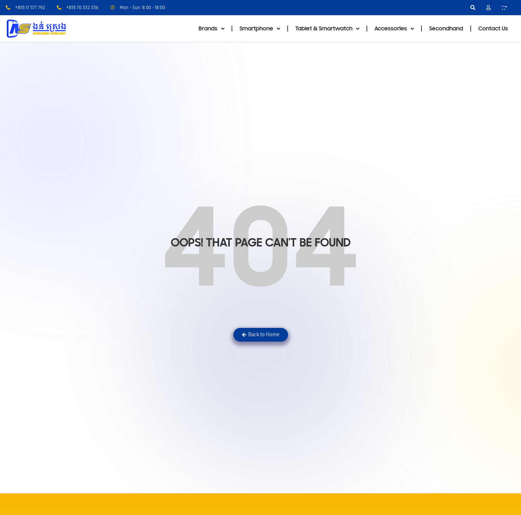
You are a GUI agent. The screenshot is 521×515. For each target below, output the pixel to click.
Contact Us (493, 28)
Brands (211, 28)
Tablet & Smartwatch (327, 28)
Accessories (394, 28)
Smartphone (260, 28)
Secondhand (446, 28)
